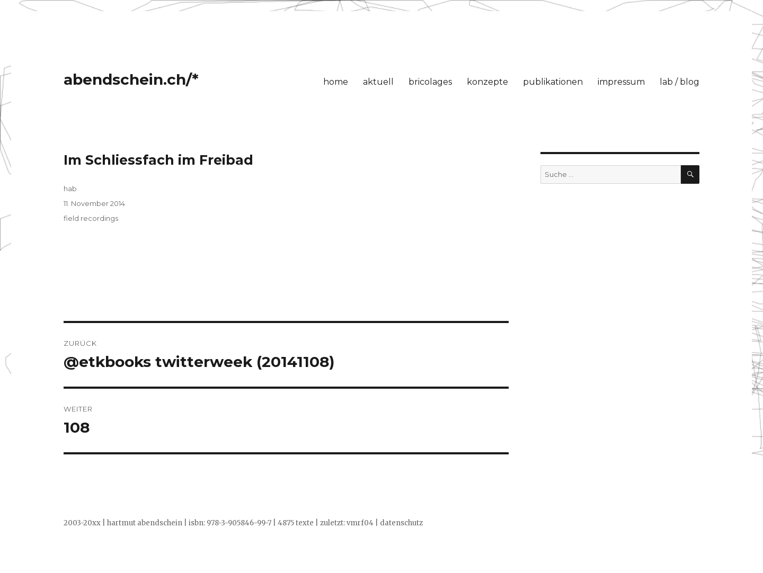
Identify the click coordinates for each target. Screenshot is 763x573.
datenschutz (401, 522)
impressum (621, 82)
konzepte (487, 82)
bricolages (430, 82)
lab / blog (679, 82)
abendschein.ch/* (131, 79)
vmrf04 (360, 522)
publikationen (553, 82)
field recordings (91, 218)
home (335, 82)
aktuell (378, 82)
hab (70, 188)
